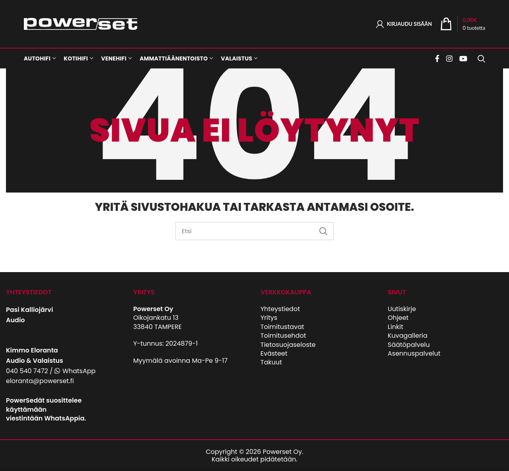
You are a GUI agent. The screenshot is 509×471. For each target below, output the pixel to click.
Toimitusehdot (283, 335)
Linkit (395, 326)
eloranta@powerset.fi (40, 380)
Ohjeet (398, 317)
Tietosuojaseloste (288, 344)
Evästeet (274, 353)
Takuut (271, 362)
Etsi (323, 231)
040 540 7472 (27, 371)
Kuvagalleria (407, 335)
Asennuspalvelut (414, 353)
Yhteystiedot (280, 308)
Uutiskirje (402, 308)
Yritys (268, 317)
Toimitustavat (282, 326)
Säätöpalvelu (409, 344)
